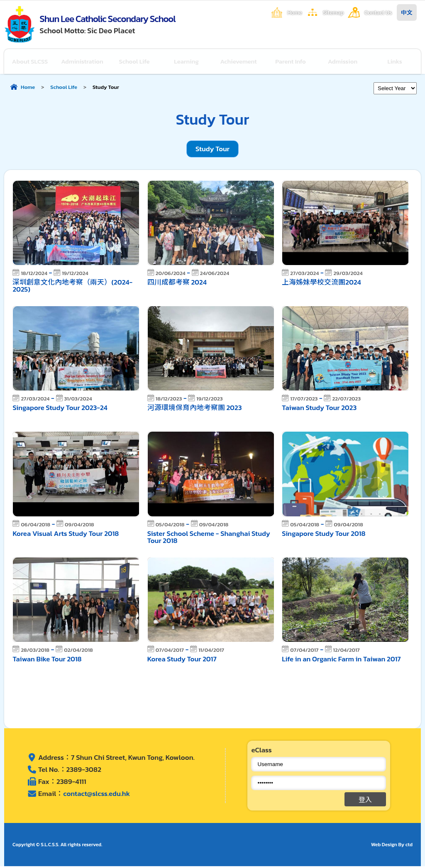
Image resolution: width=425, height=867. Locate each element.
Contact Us (378, 12)
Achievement (238, 61)
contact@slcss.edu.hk (97, 794)
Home (294, 12)
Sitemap (333, 12)
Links (395, 61)
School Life (134, 61)
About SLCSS (30, 61)
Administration (82, 61)
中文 (407, 12)
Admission (343, 61)
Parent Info (291, 61)
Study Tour (212, 149)
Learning (186, 61)
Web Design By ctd (392, 845)
